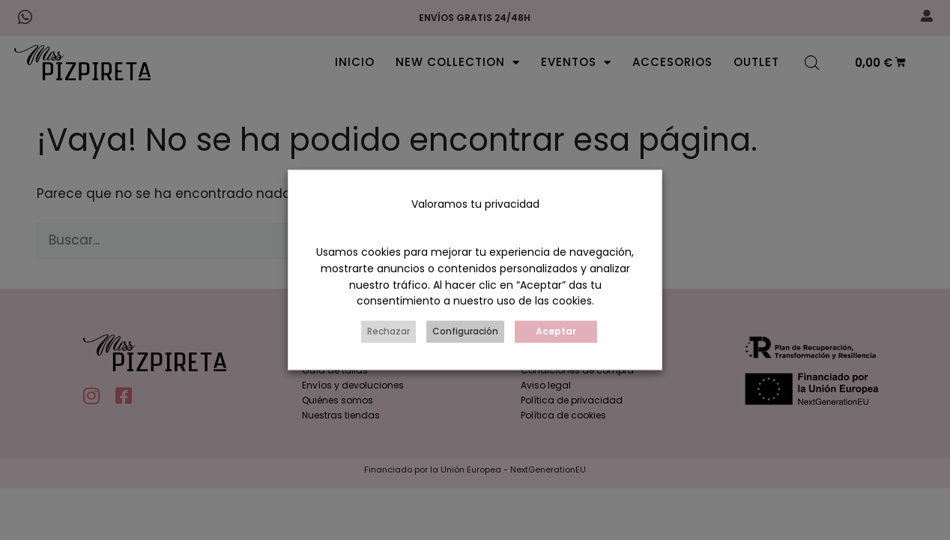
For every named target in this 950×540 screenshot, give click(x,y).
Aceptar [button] (556, 332)
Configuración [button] (465, 332)
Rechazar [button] (388, 332)
